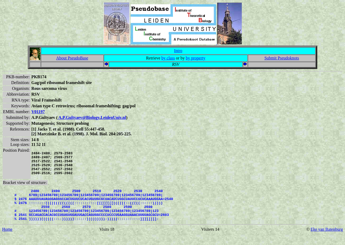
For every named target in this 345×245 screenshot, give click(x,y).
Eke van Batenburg (327, 240)
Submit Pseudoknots (281, 58)
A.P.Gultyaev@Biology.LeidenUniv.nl (92, 117)
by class (168, 58)
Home (7, 240)
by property (195, 58)
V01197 (38, 111)
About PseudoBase (72, 58)
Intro (178, 50)
